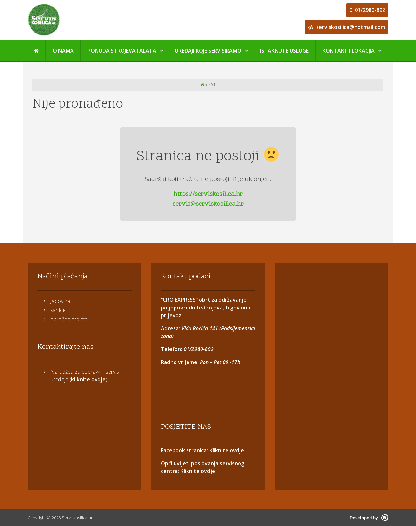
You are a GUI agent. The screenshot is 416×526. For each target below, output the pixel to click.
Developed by (369, 517)
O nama (63, 50)
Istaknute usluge (284, 50)
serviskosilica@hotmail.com (346, 27)
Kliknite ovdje (226, 450)
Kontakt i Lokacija (348, 50)
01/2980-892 (367, 10)
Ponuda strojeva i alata (121, 50)
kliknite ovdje (88, 379)
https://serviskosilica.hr (208, 194)
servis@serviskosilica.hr (208, 204)
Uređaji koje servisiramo (208, 50)
